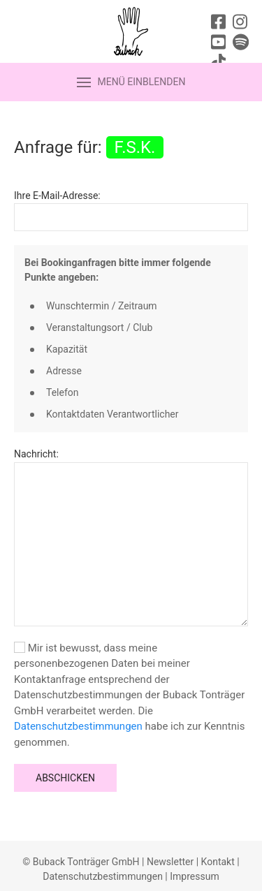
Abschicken (65, 777)
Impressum (194, 876)
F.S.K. (135, 147)
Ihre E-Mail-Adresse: (57, 195)
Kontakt (218, 861)
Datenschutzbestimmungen (78, 726)
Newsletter (170, 861)
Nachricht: (36, 453)
